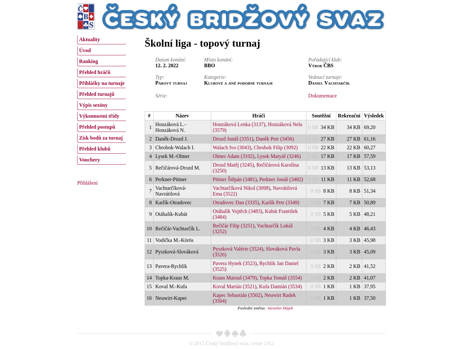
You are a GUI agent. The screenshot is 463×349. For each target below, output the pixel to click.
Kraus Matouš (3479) (235, 277)
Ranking (88, 61)
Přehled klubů (94, 149)
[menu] (101, 99)
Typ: (159, 77)
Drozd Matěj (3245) (233, 165)
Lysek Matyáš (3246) (279, 156)
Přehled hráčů (94, 72)
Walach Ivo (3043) (232, 147)
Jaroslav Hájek (280, 308)
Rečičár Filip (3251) (234, 225)
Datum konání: (170, 59)
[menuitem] (101, 39)
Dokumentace (322, 95)
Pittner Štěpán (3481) (235, 179)
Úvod (85, 50)
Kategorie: (215, 77)
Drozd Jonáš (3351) (233, 139)
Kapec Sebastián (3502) (237, 295)
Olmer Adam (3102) (234, 156)
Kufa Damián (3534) (280, 286)
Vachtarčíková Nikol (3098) (241, 188)
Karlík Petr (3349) (280, 202)
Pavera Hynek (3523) (235, 263)
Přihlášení (87, 183)
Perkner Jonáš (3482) (281, 179)
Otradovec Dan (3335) (236, 202)
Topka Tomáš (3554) (280, 277)
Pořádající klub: (325, 59)
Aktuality (89, 39)
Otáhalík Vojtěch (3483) (237, 211)
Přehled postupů (97, 127)
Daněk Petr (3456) (275, 139)
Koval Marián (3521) (235, 286)
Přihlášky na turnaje (101, 83)
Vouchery (89, 159)
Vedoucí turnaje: (325, 77)
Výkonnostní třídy (99, 116)
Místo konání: (218, 59)
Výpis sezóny (93, 105)
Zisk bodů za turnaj (101, 138)
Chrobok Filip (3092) (276, 147)
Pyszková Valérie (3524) (238, 249)
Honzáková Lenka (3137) (239, 124)
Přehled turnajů (96, 94)
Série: (161, 95)
